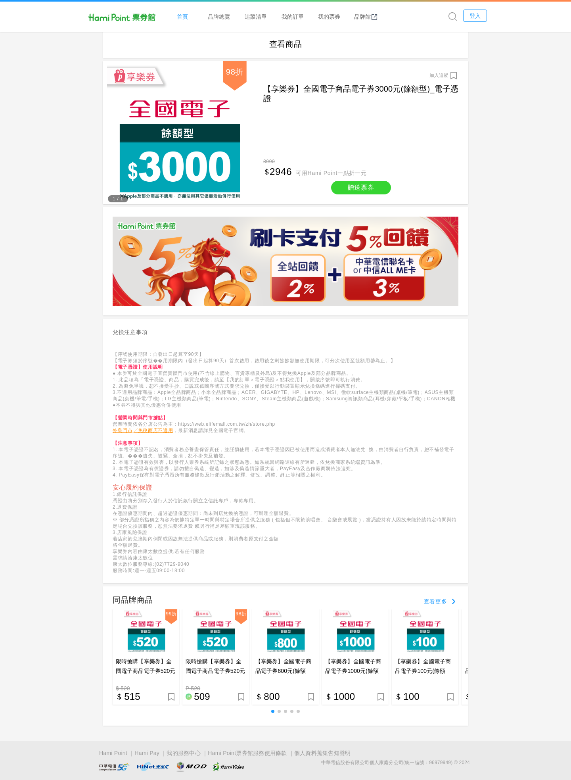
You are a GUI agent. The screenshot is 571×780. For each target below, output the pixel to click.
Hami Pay (146, 753)
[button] (272, 713)
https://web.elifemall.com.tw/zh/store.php (226, 426)
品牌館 (390, 17)
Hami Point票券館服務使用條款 (247, 753)
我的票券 (353, 16)
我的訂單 (316, 16)
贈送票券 (361, 189)
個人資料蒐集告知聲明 (322, 753)
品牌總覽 (243, 16)
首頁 (206, 16)
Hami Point (113, 753)
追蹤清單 (279, 16)
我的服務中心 (184, 753)
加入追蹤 (438, 77)
